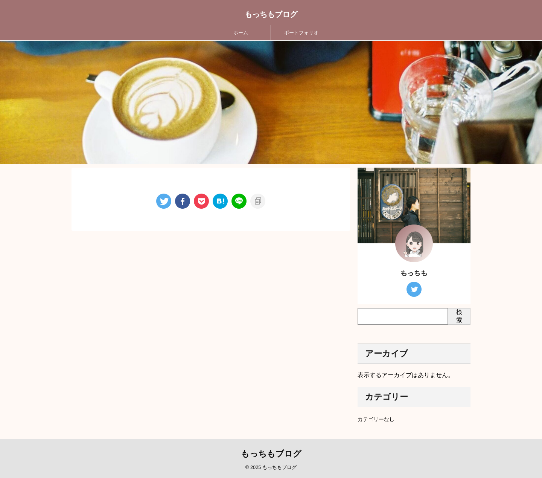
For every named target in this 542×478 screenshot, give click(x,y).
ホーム (240, 32)
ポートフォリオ (301, 32)
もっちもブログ (271, 14)
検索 (459, 316)
